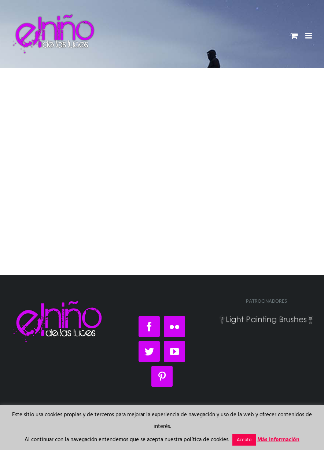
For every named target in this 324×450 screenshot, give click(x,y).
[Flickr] (174, 326)
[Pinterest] (162, 376)
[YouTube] (174, 351)
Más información (278, 439)
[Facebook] (149, 326)
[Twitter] (149, 351)
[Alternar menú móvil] (309, 36)
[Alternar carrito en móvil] (294, 36)
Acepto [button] (244, 440)
